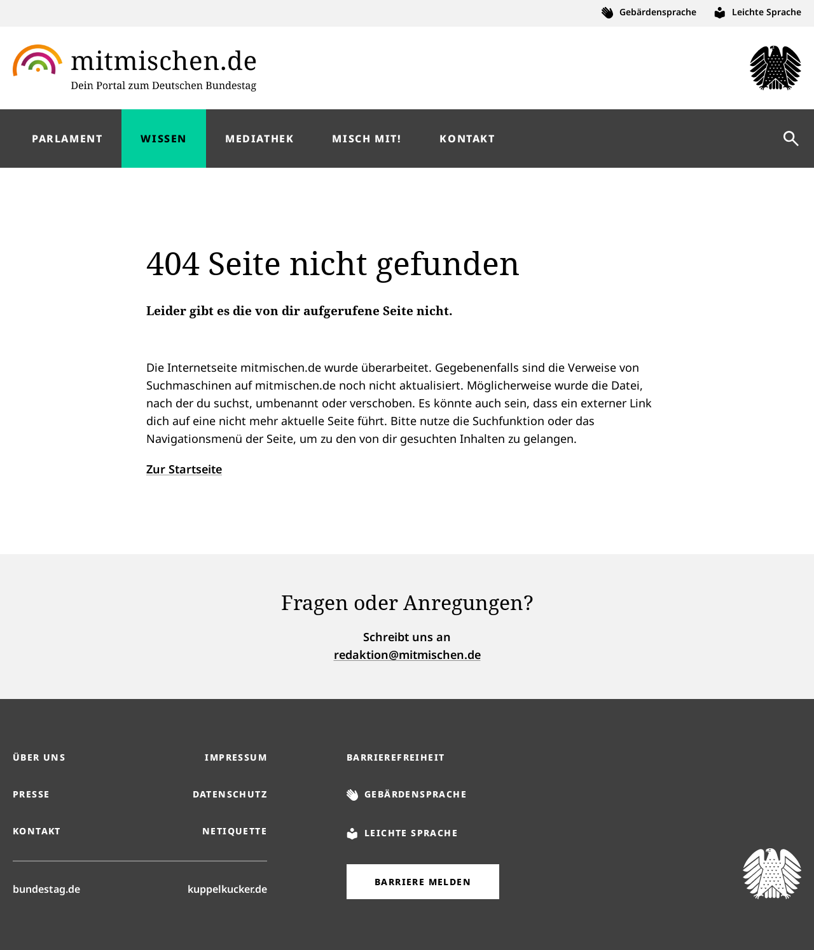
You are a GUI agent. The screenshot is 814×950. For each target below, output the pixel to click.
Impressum (236, 757)
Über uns (39, 757)
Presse (31, 794)
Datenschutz (230, 794)
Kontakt (37, 831)
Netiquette (234, 831)
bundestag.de (46, 888)
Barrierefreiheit (396, 757)
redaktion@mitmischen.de (407, 654)
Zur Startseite (184, 469)
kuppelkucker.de (227, 888)
